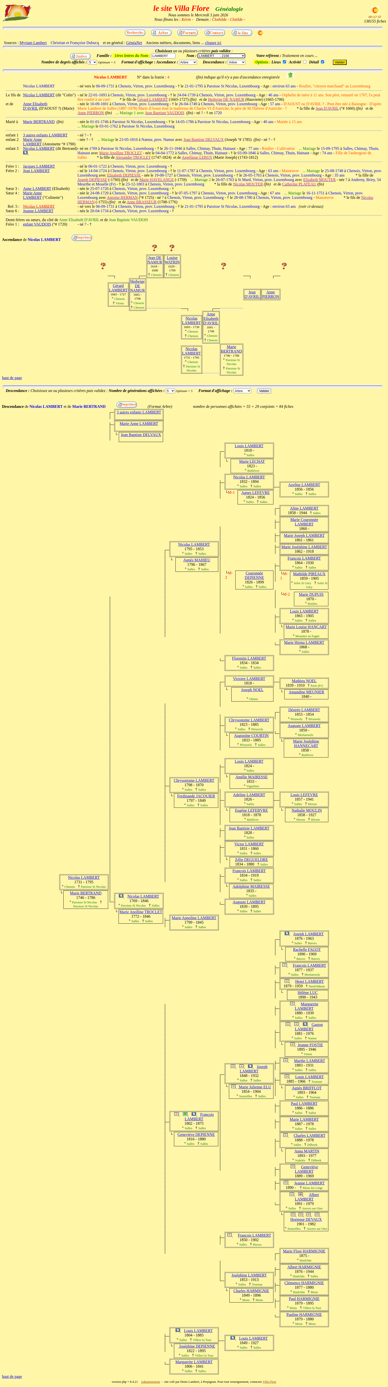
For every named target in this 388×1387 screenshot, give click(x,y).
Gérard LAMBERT (118, 288)
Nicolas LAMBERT (191, 320)
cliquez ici (213, 43)
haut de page (12, 378)
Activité (295, 62)
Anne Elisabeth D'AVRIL (210, 318)
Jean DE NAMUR (154, 260)
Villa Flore (269, 1382)
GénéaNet (134, 43)
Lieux (276, 62)
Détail (314, 62)
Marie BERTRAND (231, 349)
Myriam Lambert (33, 43)
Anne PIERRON (270, 294)
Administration (150, 1382)
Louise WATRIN (172, 260)
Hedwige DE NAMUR (137, 285)
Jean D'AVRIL (252, 294)
